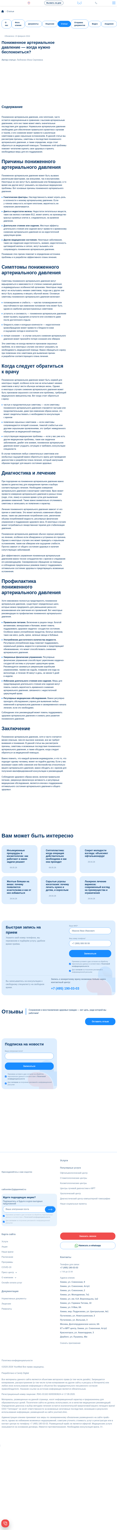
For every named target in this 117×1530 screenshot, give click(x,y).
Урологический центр (70, 1193)
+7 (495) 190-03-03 (65, 988)
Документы (33, 24)
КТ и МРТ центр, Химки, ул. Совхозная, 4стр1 (83, 1328)
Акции (4, 1247)
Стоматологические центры (73, 1178)
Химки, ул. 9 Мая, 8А (70, 1307)
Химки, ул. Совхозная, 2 (72, 1290)
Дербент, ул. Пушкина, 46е (73, 1337)
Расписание (7, 1257)
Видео (95, 24)
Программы (7, 1262)
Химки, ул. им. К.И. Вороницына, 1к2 (79, 1299)
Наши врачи (7, 1252)
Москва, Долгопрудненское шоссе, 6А (79, 1324)
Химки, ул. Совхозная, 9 (72, 1282)
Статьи (64, 24)
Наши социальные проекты (73, 1204)
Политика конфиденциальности (17, 1360)
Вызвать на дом (53, 3)
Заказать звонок (87, 1236)
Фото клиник (18, 23)
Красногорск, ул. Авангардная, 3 (77, 1332)
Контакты (65, 1257)
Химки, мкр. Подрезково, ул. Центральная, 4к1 (84, 1311)
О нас (6, 23)
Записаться (90, 953)
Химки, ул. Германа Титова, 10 (76, 1303)
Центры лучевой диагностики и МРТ (77, 1188)
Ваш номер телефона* (77, 938)
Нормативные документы (14, 1298)
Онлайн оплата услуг (12, 1283)
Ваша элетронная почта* (14, 1051)
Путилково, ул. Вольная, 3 (74, 1320)
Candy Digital (22, 1373)
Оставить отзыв (100, 1021)
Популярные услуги (70, 1168)
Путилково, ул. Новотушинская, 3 (77, 1316)
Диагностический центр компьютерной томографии (85, 1199)
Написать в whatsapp (88, 1245)
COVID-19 (6, 1267)
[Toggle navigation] (113, 3)
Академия (109, 24)
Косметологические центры (73, 1183)
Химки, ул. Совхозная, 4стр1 (75, 1286)
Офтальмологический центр (74, 1173)
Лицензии (49, 24)
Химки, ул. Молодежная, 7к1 (74, 1295)
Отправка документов (79, 23)
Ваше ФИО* (73, 926)
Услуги (64, 1160)
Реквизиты (7, 1309)
